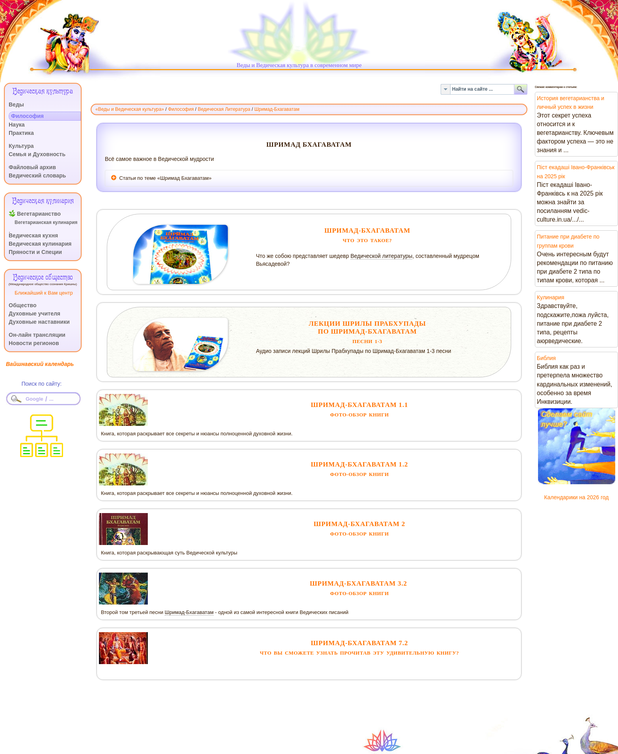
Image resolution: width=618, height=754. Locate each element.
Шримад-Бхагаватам (189, 612)
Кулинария (550, 297)
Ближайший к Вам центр (44, 293)
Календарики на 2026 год (576, 497)
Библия (546, 358)
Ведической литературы (381, 256)
